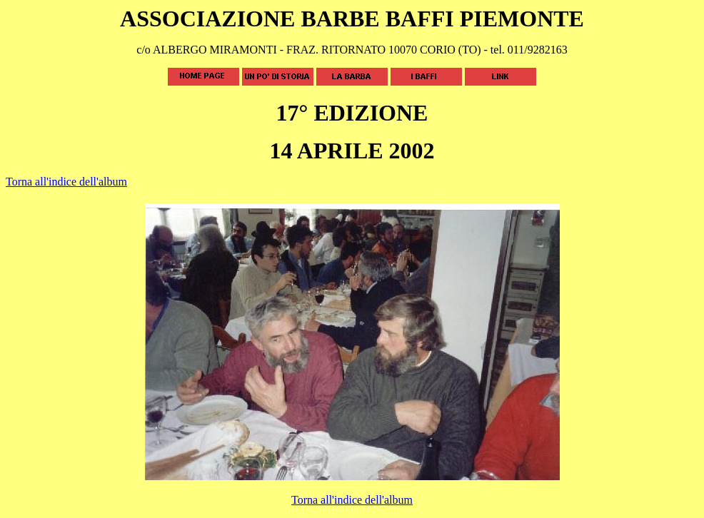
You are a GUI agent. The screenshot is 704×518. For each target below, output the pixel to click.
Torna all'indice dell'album (66, 182)
